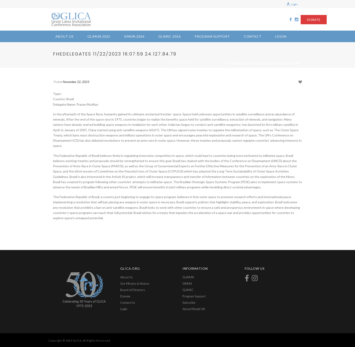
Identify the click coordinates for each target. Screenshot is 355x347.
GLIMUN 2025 (98, 36)
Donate (125, 296)
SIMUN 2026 (134, 36)
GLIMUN (188, 277)
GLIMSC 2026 (169, 36)
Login (291, 4)
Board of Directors (132, 290)
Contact (252, 36)
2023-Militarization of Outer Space (200, 63)
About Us (64, 36)
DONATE (313, 20)
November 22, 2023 (76, 82)
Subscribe (188, 302)
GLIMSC (187, 290)
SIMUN (187, 283)
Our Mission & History (134, 283)
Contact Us (127, 302)
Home (166, 63)
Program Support (212, 36)
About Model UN (193, 309)
